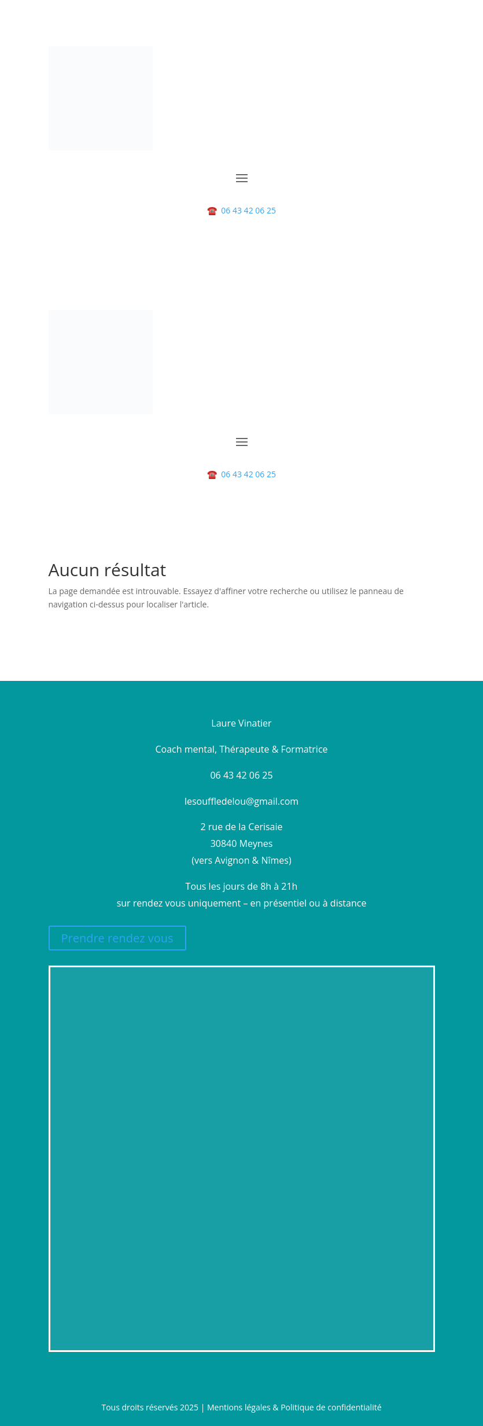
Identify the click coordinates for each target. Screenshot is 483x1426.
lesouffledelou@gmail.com (241, 801)
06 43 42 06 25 (241, 210)
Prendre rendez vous (117, 938)
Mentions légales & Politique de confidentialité (294, 1407)
